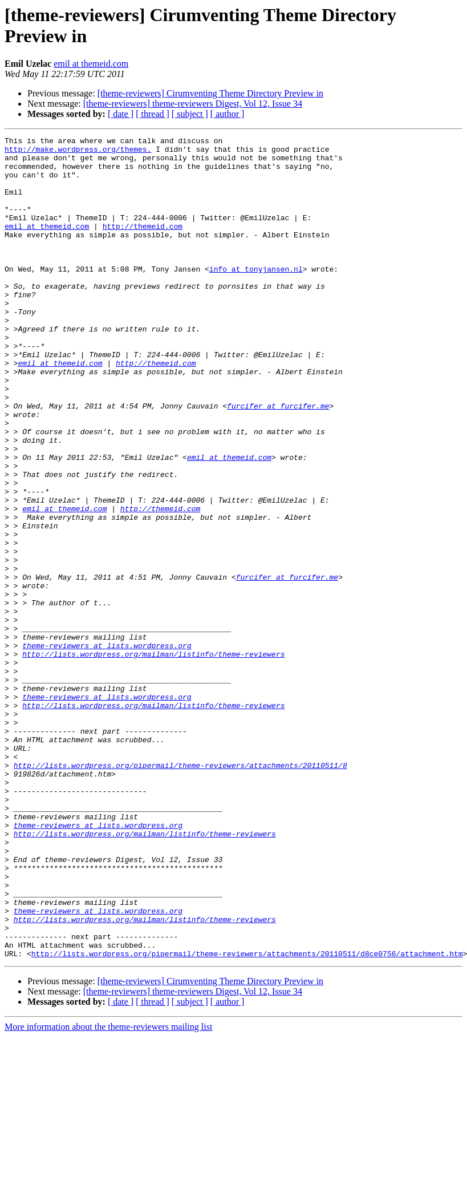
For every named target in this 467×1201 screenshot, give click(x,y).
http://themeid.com (142, 245)
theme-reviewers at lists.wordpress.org (106, 748)
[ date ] (120, 114)
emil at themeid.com (91, 63)
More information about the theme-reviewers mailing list (108, 1191)
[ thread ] (152, 114)
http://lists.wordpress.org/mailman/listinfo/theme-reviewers (153, 758)
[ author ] (227, 114)
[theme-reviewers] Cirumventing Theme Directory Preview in (210, 93)
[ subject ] (190, 114)
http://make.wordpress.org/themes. (78, 152)
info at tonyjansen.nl (256, 296)
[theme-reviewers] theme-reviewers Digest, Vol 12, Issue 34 (192, 103)
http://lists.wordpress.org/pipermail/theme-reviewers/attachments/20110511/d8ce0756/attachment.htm (247, 1118)
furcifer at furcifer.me (278, 460)
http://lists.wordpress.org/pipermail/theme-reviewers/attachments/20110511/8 (180, 892)
